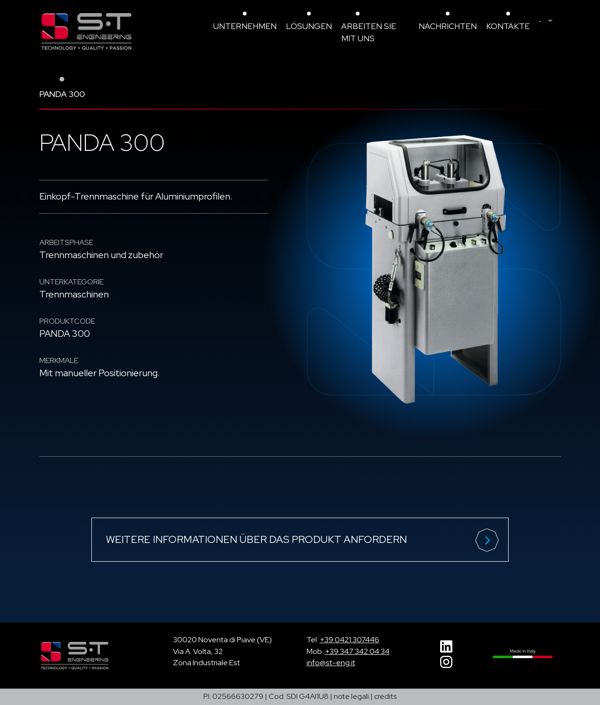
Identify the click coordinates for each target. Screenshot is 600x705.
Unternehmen (245, 26)
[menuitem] (550, 21)
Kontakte (508, 26)
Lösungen (309, 26)
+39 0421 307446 (349, 640)
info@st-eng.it (331, 663)
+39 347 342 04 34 (357, 651)
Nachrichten (448, 26)
